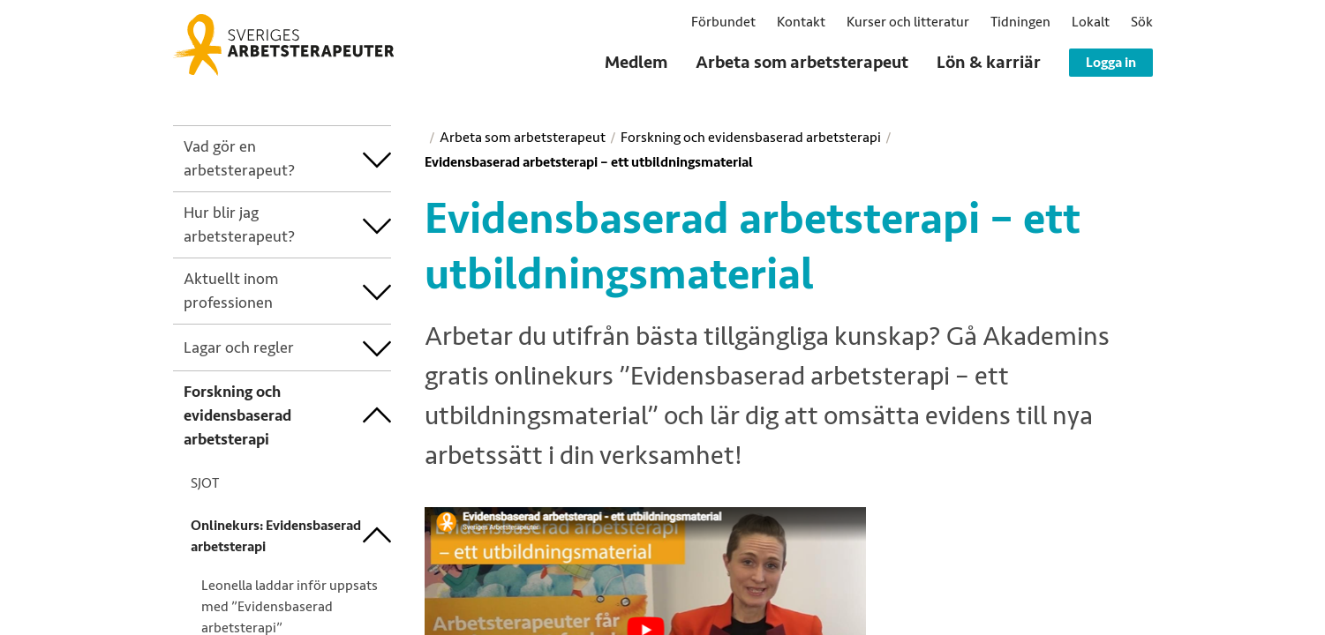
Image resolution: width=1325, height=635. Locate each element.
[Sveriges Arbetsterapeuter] (283, 45)
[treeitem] (273, 159)
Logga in (1111, 62)
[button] (1142, 22)
